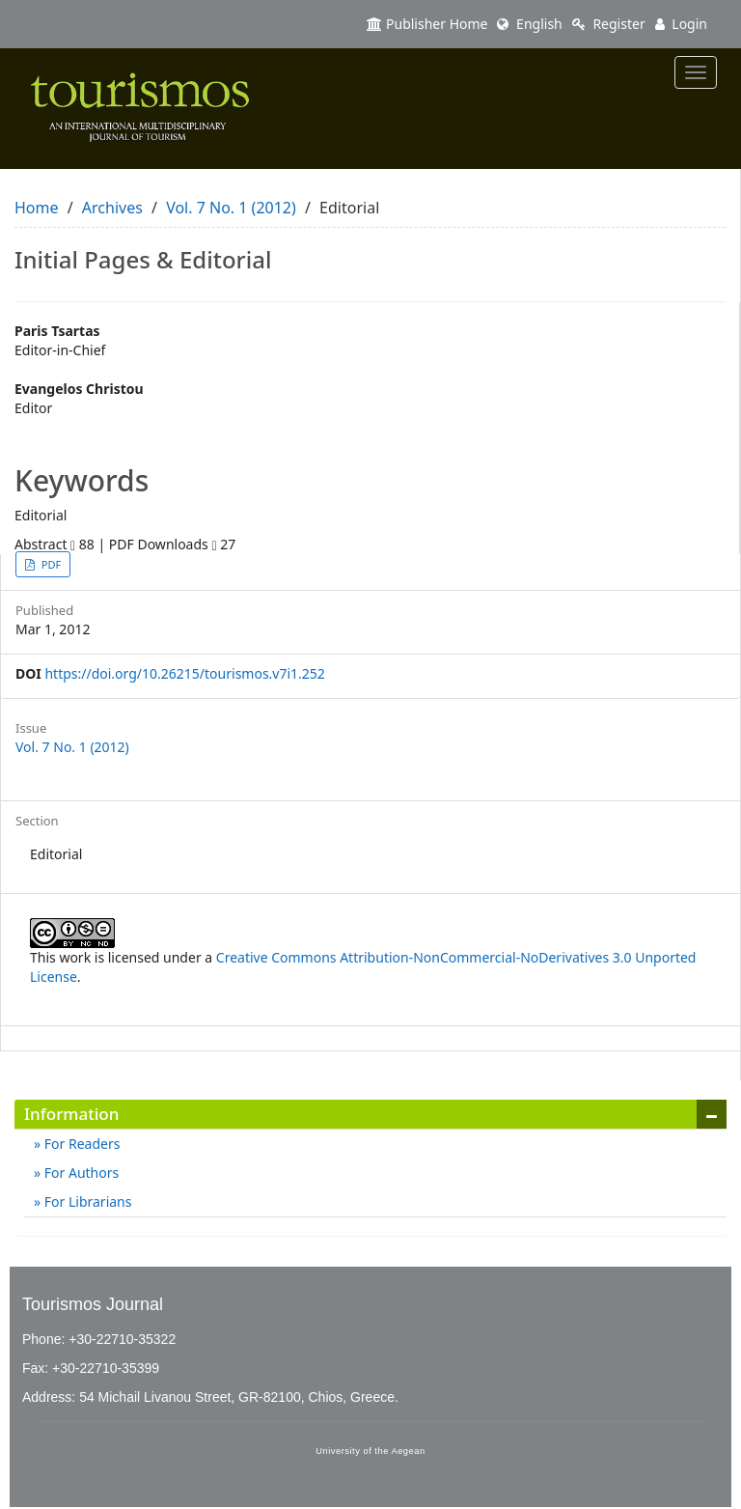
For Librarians (86, 1201)
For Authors (80, 1172)
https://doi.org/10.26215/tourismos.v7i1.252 (184, 673)
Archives (112, 207)
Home (36, 207)
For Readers (80, 1143)
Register (608, 23)
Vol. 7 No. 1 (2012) (231, 207)
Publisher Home (427, 23)
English (529, 23)
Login (681, 23)
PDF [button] (50, 564)
